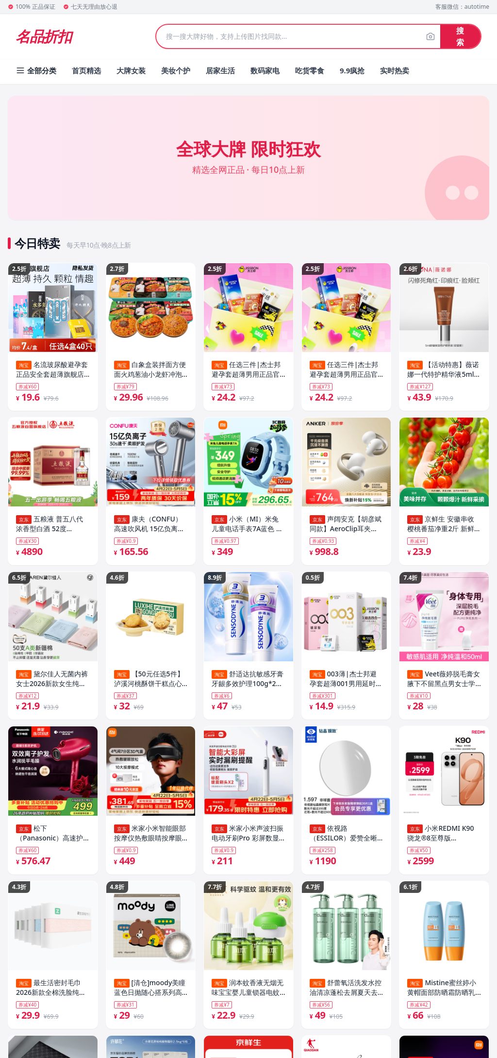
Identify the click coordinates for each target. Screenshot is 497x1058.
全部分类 (36, 70)
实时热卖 (394, 70)
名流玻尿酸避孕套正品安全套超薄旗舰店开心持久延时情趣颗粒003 (52, 369)
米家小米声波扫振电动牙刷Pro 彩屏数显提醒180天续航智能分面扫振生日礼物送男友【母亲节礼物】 (248, 837)
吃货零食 (309, 70)
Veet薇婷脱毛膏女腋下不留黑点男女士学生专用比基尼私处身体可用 (443, 681)
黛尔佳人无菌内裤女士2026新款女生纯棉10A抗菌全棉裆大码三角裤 (52, 681)
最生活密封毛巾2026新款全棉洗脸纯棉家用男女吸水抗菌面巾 (51, 993)
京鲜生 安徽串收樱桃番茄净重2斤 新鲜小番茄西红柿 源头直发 (442, 525)
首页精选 (86, 70)
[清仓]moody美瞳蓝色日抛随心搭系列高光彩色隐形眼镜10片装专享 (150, 993)
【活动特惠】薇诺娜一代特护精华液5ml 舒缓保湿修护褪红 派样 (443, 369)
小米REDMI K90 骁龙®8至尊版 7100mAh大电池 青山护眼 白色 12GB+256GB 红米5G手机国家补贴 (443, 837)
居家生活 (220, 70)
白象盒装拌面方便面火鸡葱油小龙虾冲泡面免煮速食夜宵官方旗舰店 (150, 369)
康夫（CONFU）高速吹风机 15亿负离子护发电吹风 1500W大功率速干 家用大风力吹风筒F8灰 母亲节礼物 (149, 525)
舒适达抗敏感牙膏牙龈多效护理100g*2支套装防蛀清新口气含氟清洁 (247, 681)
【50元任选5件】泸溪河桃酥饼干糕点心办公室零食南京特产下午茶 (149, 681)
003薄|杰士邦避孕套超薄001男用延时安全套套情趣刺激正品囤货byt (346, 681)
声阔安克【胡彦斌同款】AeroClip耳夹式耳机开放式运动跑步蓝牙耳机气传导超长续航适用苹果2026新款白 (345, 525)
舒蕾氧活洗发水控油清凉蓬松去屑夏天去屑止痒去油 (345, 993)
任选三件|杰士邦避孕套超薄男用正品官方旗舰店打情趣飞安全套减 (246, 369)
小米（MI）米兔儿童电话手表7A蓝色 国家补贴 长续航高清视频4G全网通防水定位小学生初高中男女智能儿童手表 (247, 525)
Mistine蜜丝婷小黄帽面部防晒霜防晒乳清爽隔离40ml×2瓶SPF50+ (441, 993)
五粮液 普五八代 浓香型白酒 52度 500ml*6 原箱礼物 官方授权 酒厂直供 (52, 525)
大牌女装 (131, 70)
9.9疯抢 (352, 70)
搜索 (460, 36)
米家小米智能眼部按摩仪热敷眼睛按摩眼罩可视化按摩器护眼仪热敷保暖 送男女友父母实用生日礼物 (150, 837)
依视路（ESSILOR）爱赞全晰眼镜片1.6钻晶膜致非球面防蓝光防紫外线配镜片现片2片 (345, 837)
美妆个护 (175, 70)
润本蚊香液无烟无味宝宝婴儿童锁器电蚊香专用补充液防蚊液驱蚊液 (247, 993)
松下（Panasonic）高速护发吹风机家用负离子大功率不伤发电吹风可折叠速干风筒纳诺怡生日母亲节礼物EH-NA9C (50, 837)
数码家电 (265, 70)
